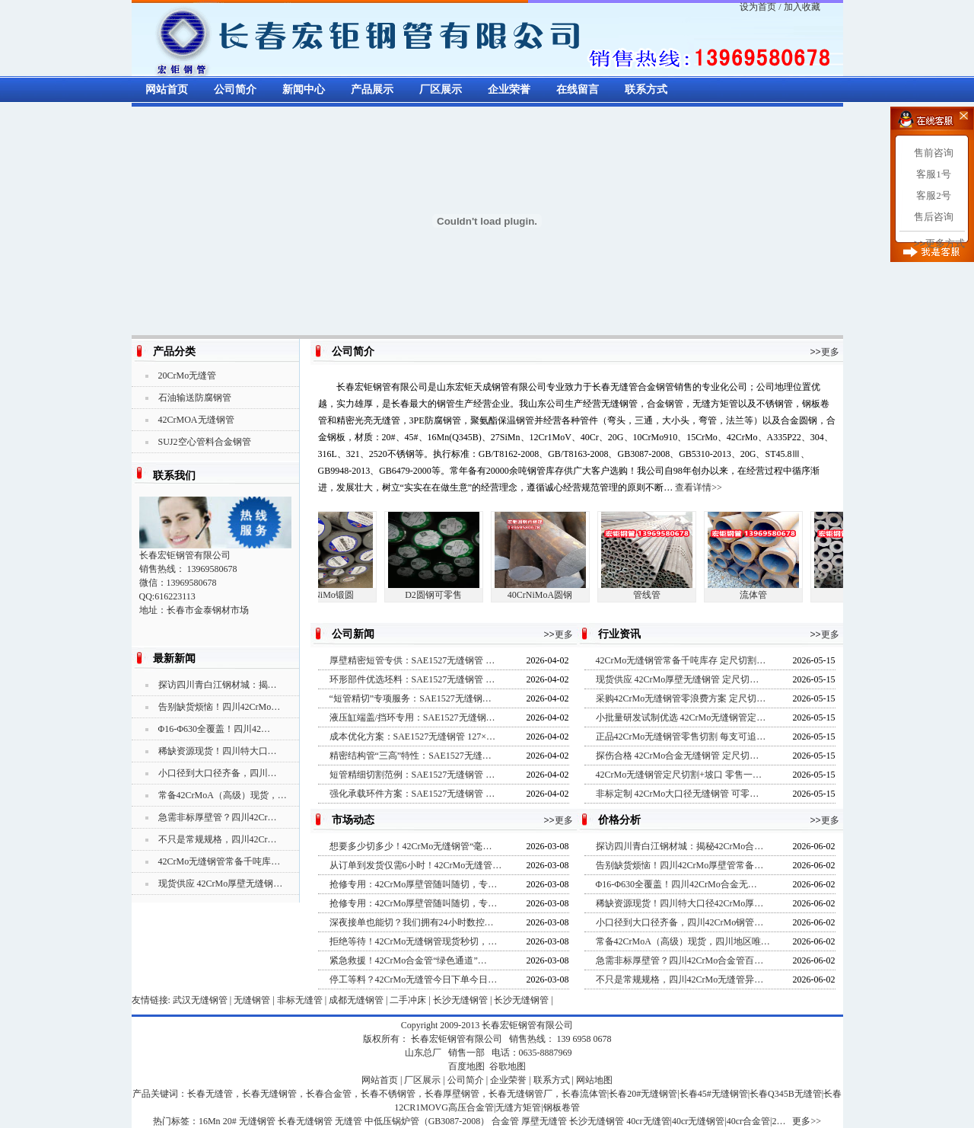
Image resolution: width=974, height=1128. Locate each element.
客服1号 (933, 174)
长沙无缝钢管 (460, 1000)
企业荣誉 (509, 89)
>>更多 (824, 352)
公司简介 (235, 89)
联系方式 (646, 89)
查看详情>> (698, 487)
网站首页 (166, 89)
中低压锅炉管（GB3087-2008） (427, 1121)
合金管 (505, 1121)
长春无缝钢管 (305, 1121)
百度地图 (466, 1066)
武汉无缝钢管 (200, 1000)
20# (230, 1121)
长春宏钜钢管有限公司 (527, 1025)
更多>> (806, 1121)
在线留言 (577, 89)
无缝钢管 (252, 1000)
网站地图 (594, 1080)
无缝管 (348, 1121)
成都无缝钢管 (356, 1000)
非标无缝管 (300, 1000)
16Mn (210, 1121)
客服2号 (933, 195)
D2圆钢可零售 (437, 595)
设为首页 (758, 7)
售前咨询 (933, 152)
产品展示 (372, 89)
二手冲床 (408, 1000)
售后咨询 (933, 216)
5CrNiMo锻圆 (331, 595)
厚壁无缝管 (544, 1121)
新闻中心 (303, 89)
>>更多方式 (939, 243)
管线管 (651, 595)
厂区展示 (440, 89)
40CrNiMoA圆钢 (544, 595)
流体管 (758, 595)
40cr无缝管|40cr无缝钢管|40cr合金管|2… (705, 1121)
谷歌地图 (507, 1066)
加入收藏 (802, 7)
